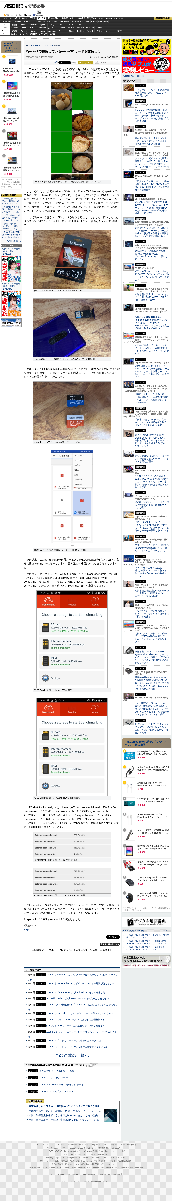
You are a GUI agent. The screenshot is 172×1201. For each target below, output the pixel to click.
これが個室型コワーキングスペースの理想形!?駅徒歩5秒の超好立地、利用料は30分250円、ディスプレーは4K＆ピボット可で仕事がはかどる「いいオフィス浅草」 (152, 709)
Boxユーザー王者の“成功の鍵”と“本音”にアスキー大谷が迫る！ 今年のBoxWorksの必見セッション (152, 571)
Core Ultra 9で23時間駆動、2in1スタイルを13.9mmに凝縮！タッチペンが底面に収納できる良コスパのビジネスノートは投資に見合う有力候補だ (152, 116)
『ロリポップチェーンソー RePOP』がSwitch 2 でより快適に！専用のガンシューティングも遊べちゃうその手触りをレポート (152, 526)
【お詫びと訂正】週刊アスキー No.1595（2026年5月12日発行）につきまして (147, 936)
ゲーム (121, 18)
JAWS (14, 31)
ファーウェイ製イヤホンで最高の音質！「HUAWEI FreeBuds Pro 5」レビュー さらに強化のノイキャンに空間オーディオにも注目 (152, 162)
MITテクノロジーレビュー (110, 1164)
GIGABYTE (42, 28)
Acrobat (24, 31)
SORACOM (76, 1158)
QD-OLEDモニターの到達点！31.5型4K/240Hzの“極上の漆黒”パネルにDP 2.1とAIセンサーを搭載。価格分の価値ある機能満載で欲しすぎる (152, 482)
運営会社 (92, 1174)
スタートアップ (111, 18)
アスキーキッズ (6, 21)
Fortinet (90, 31)
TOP (36, 1145)
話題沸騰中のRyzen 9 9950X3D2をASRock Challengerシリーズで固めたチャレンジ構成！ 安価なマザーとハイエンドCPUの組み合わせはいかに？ (152, 657)
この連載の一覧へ (72, 1055)
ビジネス (23, 18)
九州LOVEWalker (107, 1167)
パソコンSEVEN (52, 24)
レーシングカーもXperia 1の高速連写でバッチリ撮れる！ (75, 1025)
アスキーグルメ (39, 21)
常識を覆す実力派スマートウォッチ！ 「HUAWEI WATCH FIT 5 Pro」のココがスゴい (152, 297)
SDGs (87, 21)
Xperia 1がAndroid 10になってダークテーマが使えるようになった (79, 1013)
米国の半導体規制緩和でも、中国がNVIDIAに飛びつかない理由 (63, 1115)
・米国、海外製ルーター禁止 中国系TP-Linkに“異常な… (11, 226)
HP (80, 25)
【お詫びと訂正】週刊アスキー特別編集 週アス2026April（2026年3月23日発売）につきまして (146, 942)
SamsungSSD (50, 27)
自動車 (65, 18)
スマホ (101, 18)
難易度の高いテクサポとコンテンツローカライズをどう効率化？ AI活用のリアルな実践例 (152, 141)
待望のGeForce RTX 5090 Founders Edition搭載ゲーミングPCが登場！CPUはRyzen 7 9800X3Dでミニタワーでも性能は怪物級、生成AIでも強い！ (152, 322)
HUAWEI (80, 28)
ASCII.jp (13, 6)
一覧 (74, 63)
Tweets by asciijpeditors (133, 76)
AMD (24, 28)
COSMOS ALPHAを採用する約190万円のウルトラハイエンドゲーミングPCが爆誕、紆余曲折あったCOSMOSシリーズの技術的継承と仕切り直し (151, 207)
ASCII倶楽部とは (14, 241)
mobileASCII (94, 1164)
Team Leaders (87, 1161)
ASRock (61, 28)
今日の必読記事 (57, 1164)
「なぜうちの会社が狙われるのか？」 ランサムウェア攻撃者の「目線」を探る (152, 613)
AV (88, 18)
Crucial (71, 28)
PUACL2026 (103, 21)
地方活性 (94, 21)
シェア (54, 62)
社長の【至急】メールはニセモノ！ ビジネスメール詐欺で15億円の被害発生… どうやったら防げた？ (152, 349)
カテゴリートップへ (110, 944)
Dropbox (61, 31)
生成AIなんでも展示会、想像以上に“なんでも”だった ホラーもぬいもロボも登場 (73, 1111)
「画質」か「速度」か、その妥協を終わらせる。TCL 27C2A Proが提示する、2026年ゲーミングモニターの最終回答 (152, 185)
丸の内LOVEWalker (122, 1167)
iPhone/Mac (53, 18)
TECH (32, 18)
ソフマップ (43, 34)
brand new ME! (102, 1154)
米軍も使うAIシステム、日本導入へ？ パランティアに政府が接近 (64, 1106)
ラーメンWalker (34, 1167)
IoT (15, 18)
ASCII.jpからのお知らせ (133, 931)
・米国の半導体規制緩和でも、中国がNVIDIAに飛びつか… (11, 217)
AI (11, 18)
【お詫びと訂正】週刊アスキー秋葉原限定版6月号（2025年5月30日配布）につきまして (146, 948)
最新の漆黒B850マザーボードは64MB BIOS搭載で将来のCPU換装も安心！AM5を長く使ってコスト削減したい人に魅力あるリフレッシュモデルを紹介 (152, 683)
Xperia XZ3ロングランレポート (56, 1091)
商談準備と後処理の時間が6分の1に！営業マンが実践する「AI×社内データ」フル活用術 (152, 593)
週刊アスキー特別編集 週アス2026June (11, 251)
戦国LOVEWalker (136, 1167)
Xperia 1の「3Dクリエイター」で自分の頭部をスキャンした (76, 1046)
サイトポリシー (57, 1174)
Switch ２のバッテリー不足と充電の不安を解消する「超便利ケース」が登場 (152, 505)
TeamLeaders (64, 21)
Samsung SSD (51, 1158)
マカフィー (15, 34)
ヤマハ (99, 31)
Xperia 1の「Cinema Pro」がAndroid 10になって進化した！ (76, 992)
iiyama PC (81, 1148)
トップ (4, 18)
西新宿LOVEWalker (78, 1167)
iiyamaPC (33, 25)
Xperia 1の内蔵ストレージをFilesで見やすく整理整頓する (75, 1019)
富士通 (14, 25)
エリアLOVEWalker (48, 1167)
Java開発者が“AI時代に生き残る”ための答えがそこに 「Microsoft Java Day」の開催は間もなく (151, 255)
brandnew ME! (52, 34)
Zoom (108, 31)
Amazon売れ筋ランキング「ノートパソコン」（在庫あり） (11, 47)
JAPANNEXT (33, 34)
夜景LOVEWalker (93, 1167)
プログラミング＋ (100, 1161)
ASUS (71, 25)
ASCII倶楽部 (163, 18)
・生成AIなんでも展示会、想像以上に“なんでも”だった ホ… (11, 209)
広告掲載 (116, 1174)
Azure (43, 31)
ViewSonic (90, 28)
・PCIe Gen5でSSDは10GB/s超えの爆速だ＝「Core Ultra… (11, 234)
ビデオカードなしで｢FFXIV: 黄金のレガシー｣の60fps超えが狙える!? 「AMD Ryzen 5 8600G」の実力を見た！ (152, 728)
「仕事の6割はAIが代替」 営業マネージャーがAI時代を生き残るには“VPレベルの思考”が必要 (152, 422)
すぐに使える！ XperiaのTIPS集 (56, 1070)
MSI (61, 25)
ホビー (73, 18)
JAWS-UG (58, 1151)
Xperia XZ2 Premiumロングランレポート (61, 1084)
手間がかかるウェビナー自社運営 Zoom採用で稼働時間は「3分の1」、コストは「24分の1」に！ (153, 548)
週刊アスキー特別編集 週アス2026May (11, 286)
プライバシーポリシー (76, 1174)
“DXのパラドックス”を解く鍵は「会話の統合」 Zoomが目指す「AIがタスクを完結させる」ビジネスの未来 (152, 398)
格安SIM (18, 21)
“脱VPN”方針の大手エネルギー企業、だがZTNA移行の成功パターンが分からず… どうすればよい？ (151, 637)
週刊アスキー (52, 21)
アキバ (94, 18)
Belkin (99, 28)
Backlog (80, 31)
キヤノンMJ (24, 34)
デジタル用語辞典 (82, 1164)
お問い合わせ (104, 1174)
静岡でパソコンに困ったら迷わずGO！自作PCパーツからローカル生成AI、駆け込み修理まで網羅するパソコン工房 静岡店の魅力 (152, 232)
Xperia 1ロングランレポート (41, 45)
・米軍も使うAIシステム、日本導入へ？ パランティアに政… (11, 201)
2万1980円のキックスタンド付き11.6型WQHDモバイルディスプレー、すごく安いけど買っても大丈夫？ (152, 275)
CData (71, 31)
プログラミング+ (77, 21)
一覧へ (166, 930)
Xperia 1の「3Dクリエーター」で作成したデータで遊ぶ (74, 1040)
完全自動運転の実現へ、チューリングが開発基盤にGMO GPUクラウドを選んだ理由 (152, 458)
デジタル (35, 5)
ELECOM (14, 28)
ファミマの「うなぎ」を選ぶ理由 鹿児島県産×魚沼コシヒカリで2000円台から (153, 93)
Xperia (29, 929)
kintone (33, 31)
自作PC (81, 18)
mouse (23, 25)
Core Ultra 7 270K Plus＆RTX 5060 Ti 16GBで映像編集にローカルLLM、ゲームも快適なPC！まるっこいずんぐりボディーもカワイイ (152, 371)
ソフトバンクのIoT (118, 31)
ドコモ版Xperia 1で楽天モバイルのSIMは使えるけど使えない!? (78, 998)
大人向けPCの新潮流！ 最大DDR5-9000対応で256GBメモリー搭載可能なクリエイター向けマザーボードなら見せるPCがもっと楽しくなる (152, 440)
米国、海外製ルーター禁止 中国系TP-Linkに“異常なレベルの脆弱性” (66, 1119)
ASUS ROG (33, 28)
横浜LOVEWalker (63, 1167)
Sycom (42, 25)
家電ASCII (28, 21)
